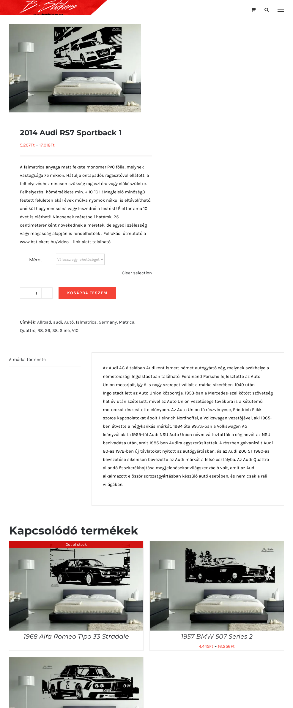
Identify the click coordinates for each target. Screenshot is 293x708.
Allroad (44, 322)
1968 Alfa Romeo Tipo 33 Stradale (76, 636)
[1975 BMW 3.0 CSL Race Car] (76, 661)
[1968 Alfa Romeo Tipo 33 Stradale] (76, 545)
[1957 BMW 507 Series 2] (217, 545)
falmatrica (86, 322)
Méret (35, 259)
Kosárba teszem (87, 292)
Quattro (27, 330)
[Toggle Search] (266, 9)
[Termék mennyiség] (36, 293)
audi (57, 322)
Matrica (126, 322)
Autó (69, 322)
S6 (47, 330)
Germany (108, 322)
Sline (65, 330)
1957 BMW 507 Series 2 (217, 636)
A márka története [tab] (27, 359)
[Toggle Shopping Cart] (253, 9)
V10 (75, 330)
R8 (40, 330)
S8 (55, 330)
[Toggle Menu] (281, 10)
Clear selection (137, 273)
